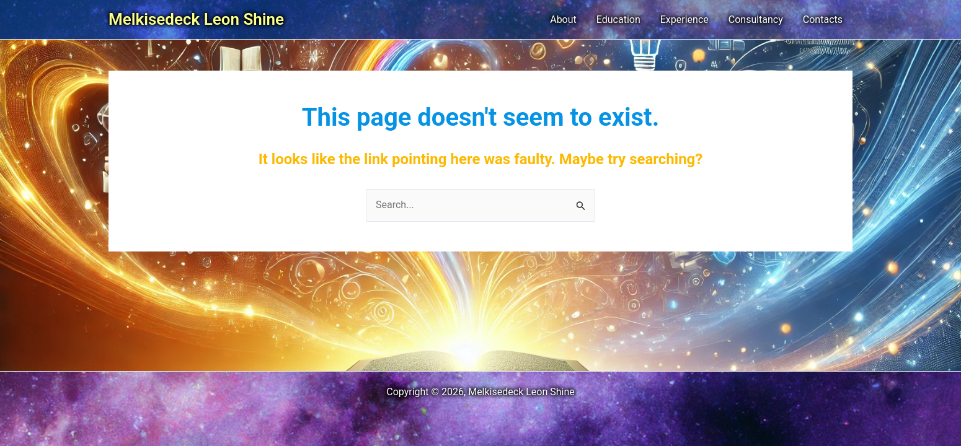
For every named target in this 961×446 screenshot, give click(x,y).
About (563, 19)
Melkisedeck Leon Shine (196, 19)
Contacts (823, 19)
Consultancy (755, 19)
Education (618, 19)
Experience (684, 19)
